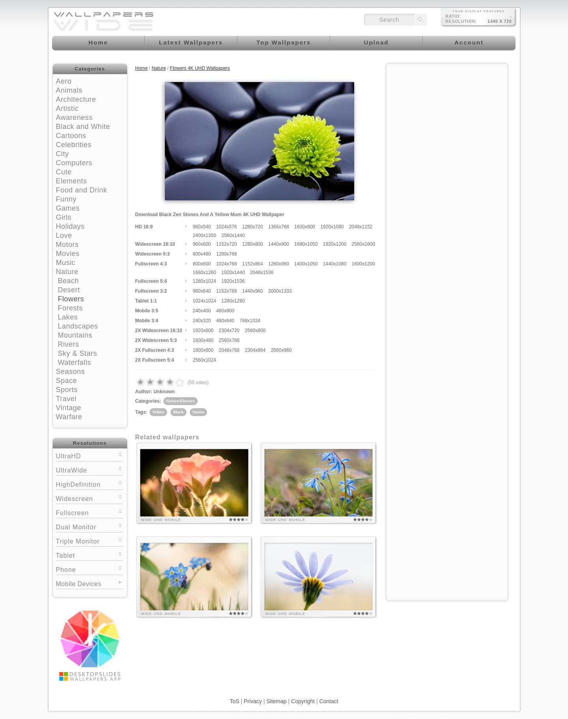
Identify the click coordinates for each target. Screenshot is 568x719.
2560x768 (229, 340)
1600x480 (203, 340)
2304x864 (255, 350)
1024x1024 (204, 301)
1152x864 (252, 264)
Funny (66, 199)
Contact (328, 701)
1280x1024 (204, 281)
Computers (74, 163)
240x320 (202, 320)
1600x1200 (363, 264)
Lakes (68, 317)
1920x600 (203, 330)
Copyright (303, 701)
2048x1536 (261, 272)
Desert (69, 290)
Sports (67, 390)
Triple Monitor (89, 540)
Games (68, 208)
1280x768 (226, 254)
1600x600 (203, 350)
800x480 (202, 254)
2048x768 (229, 350)
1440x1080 (334, 264)
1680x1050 (306, 244)
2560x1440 (233, 235)
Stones (198, 411)
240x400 (202, 311)
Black (178, 411)
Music (66, 263)
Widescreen (89, 498)
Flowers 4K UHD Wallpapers (200, 68)
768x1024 (249, 320)
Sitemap (276, 701)
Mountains (75, 335)
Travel (66, 399)
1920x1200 (334, 244)
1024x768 (226, 264)
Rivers (68, 344)
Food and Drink (81, 190)
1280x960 (278, 264)
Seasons (70, 371)
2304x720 (229, 330)
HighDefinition (89, 484)
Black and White (83, 127)
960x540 (202, 227)
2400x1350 (204, 235)
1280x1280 (233, 301)
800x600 (202, 264)
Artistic (67, 108)
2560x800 (255, 330)
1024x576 (226, 227)
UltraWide (89, 469)
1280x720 (252, 227)
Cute (64, 172)
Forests (70, 308)
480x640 (225, 320)
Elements (71, 181)
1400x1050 (306, 264)
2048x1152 (360, 227)
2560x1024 (204, 360)
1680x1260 (204, 272)
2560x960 (281, 350)
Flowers (71, 299)
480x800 (225, 311)
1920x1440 (233, 272)
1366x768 (278, 227)
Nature (67, 272)
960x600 (202, 244)
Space (66, 381)
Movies (68, 254)
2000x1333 (279, 291)
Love (64, 235)
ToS (234, 701)
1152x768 (226, 291)
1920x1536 (233, 281)
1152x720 (226, 244)
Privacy (253, 701)
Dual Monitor (89, 526)
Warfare (69, 417)
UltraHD (89, 455)
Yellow (158, 411)
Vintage (68, 408)
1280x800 (252, 244)
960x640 (202, 291)
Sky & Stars (77, 353)
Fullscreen (89, 512)
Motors (67, 244)
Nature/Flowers (180, 400)
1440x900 (278, 244)
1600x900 (304, 227)
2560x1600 (363, 244)
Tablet (89, 555)
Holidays (70, 226)
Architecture (76, 99)
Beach (68, 281)
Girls (64, 217)
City (62, 154)
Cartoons (71, 136)
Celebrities (74, 145)
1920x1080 (332, 227)
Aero (64, 81)
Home (141, 68)
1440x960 (252, 291)
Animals (69, 90)
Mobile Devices (78, 584)
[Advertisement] (447, 117)
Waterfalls (74, 362)
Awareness (74, 117)
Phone (89, 569)
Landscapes (78, 326)
